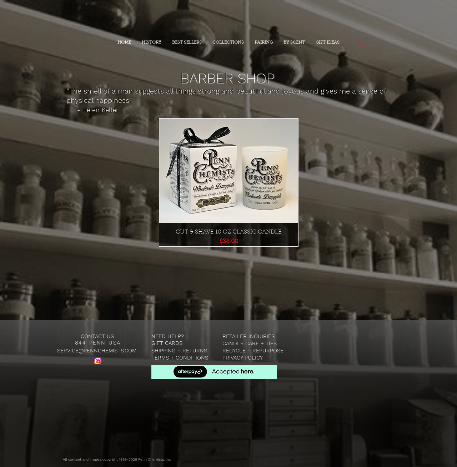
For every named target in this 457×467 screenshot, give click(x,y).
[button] (362, 42)
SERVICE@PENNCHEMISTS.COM (96, 350)
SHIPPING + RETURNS (179, 350)
